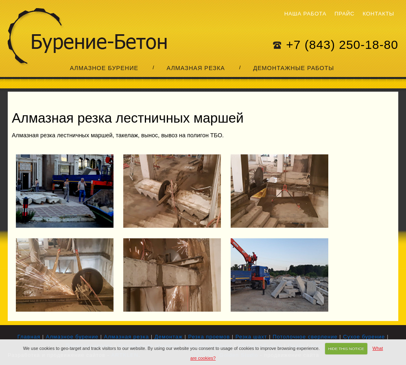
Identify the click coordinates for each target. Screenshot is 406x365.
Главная (28, 337)
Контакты (378, 14)
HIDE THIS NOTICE (346, 348)
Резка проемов (209, 337)
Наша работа (305, 14)
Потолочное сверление (305, 337)
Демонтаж (169, 337)
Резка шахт (251, 337)
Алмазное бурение (104, 68)
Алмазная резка (195, 68)
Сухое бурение (364, 337)
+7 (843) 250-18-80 (342, 44)
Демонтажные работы (293, 68)
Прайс (344, 14)
